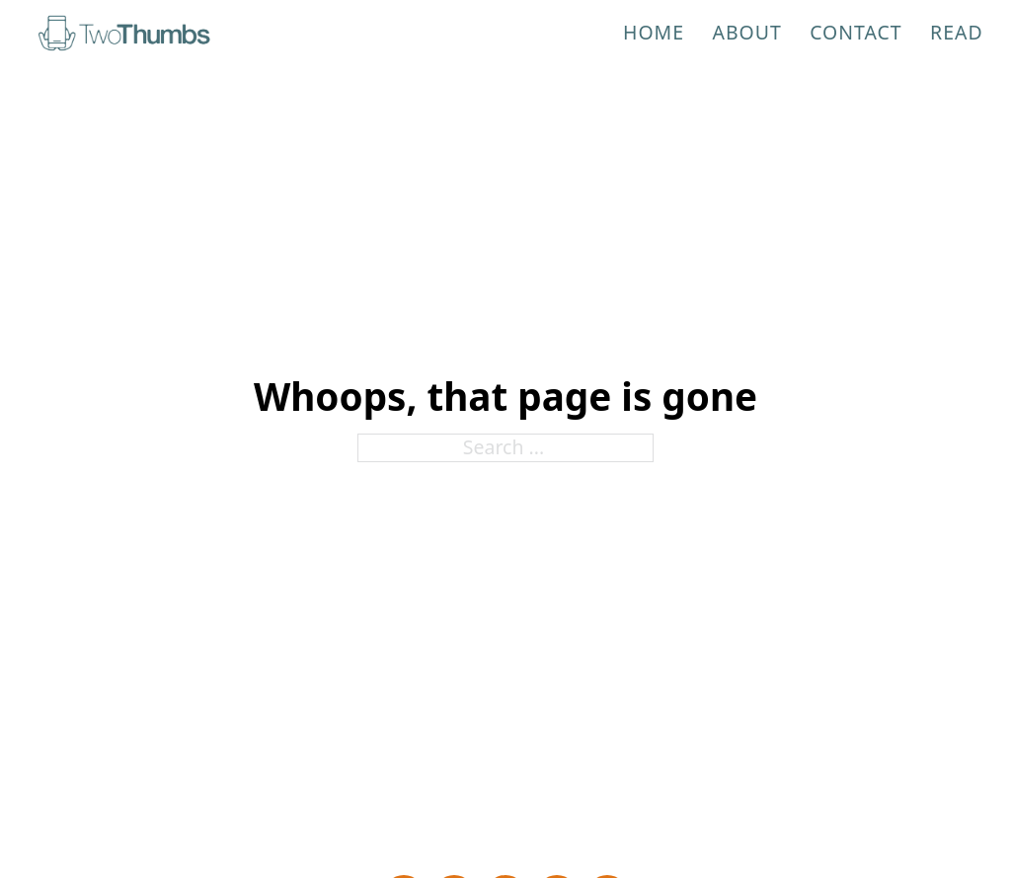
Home (653, 32)
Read (956, 32)
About (746, 32)
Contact (856, 32)
